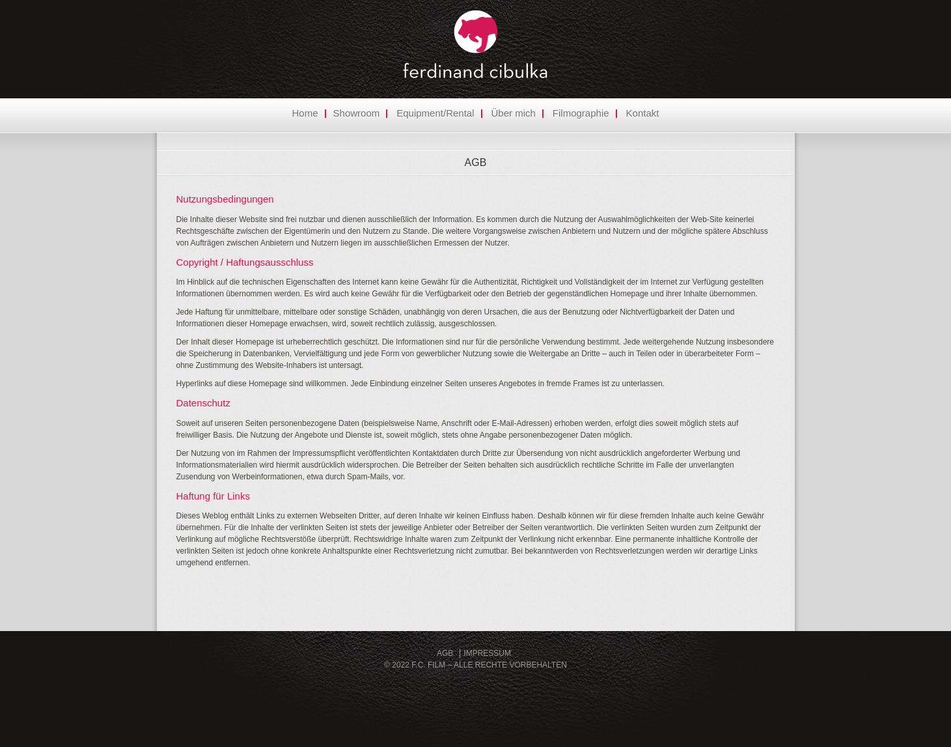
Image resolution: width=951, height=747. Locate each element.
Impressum (487, 653)
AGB (476, 162)
